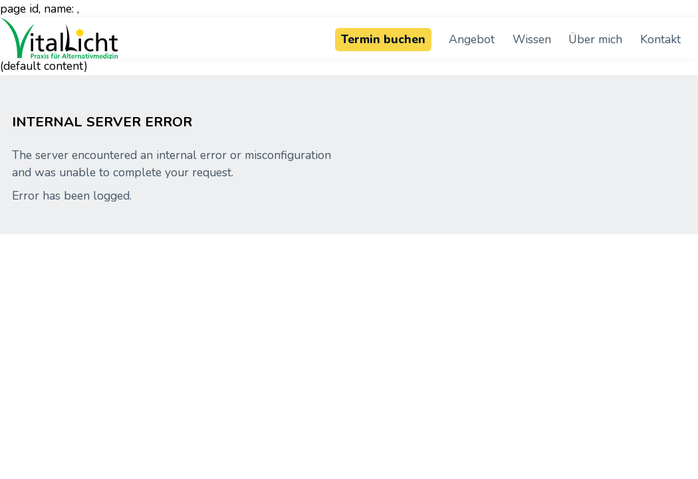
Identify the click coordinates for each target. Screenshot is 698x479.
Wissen (532, 39)
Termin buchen (383, 39)
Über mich (595, 39)
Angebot (472, 39)
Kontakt (660, 39)
